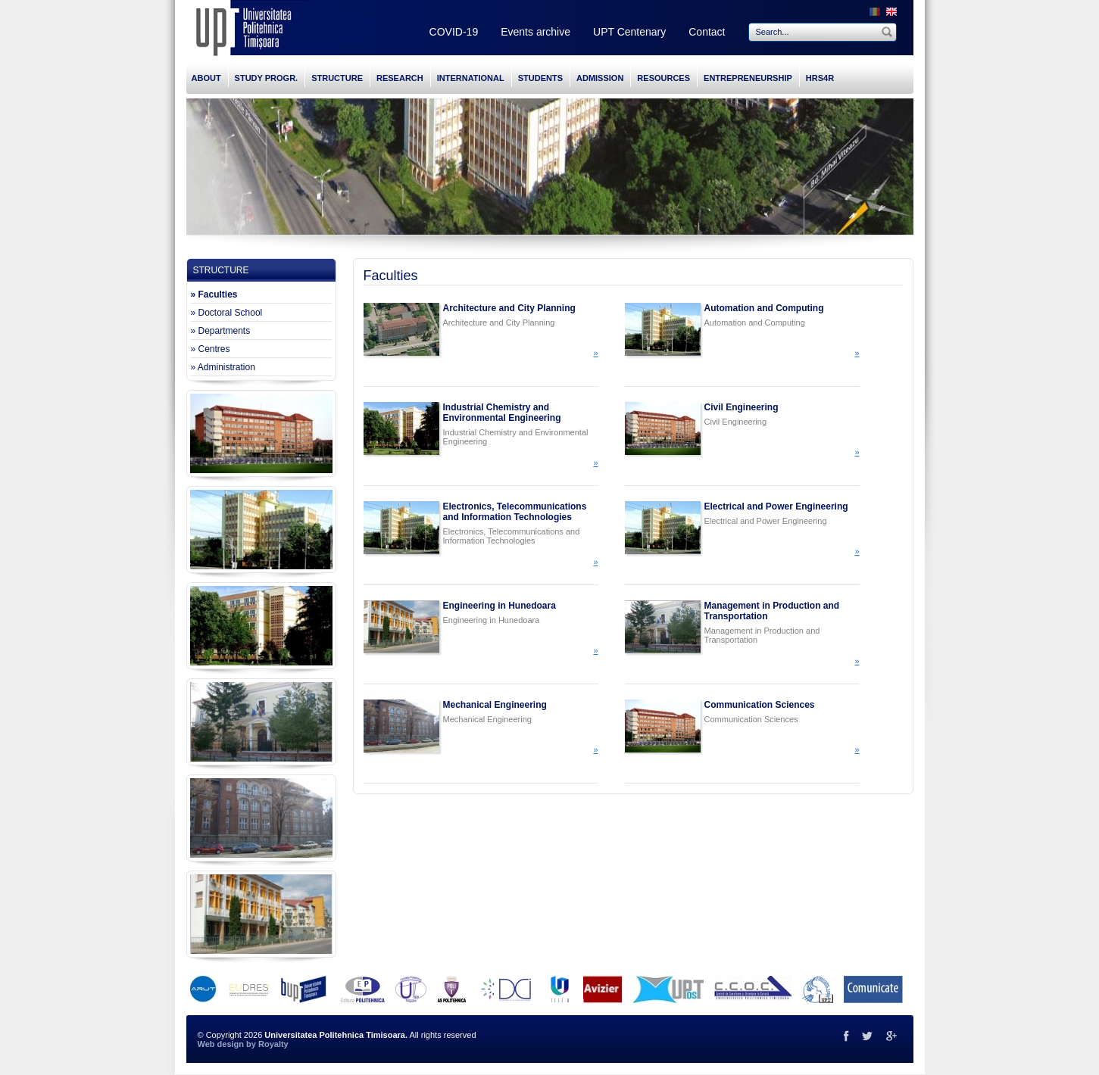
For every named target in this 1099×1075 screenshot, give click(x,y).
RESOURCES (663, 78)
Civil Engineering (741, 407)
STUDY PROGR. (266, 78)
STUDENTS (540, 78)
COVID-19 (454, 32)
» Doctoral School (227, 312)
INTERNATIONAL (470, 78)
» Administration (223, 367)
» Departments (221, 331)
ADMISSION (599, 78)
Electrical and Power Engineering (776, 506)
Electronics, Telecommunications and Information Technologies (515, 511)
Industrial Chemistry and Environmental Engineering (502, 412)
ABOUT (206, 78)
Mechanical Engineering (495, 705)
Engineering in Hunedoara (499, 605)
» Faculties (214, 294)
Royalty (273, 1044)
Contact (706, 32)
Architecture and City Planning (509, 308)
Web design (221, 1044)
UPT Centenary (629, 32)
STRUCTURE (337, 78)
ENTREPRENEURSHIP (748, 78)
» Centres (210, 349)
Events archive (535, 32)
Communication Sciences (759, 705)
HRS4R (820, 78)
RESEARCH (399, 78)
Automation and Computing (764, 308)
